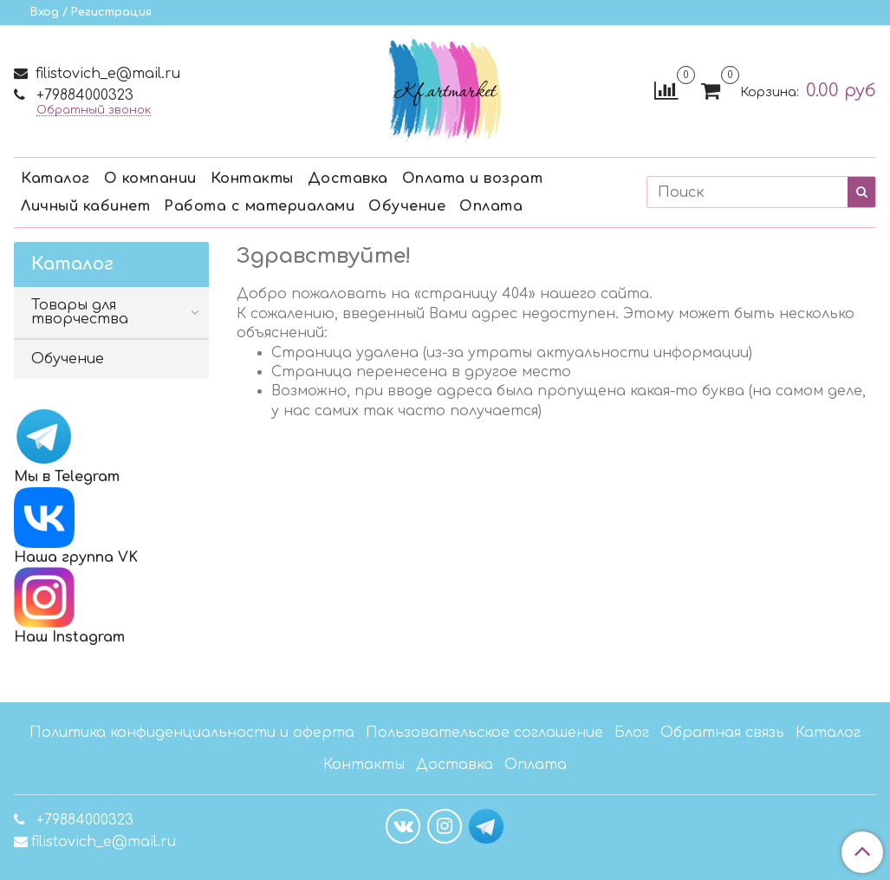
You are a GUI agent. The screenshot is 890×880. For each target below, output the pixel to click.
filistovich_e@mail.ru (105, 73)
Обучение (406, 206)
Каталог (55, 178)
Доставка (348, 178)
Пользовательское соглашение (484, 732)
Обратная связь (722, 732)
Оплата (491, 206)
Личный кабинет (85, 206)
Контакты (252, 178)
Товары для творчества (79, 312)
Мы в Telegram (67, 477)
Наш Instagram (69, 606)
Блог (631, 732)
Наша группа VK (76, 526)
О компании (150, 178)
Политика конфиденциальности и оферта (191, 732)
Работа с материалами (259, 206)
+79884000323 (82, 95)
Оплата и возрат (472, 178)
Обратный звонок (93, 110)
